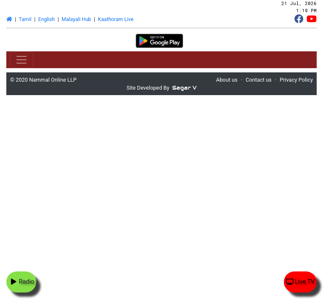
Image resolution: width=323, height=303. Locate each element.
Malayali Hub (76, 19)
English (46, 19)
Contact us (259, 80)
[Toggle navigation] (21, 59)
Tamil (25, 19)
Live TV (300, 281)
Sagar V (184, 87)
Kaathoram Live (115, 19)
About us (227, 80)
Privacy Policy (296, 80)
